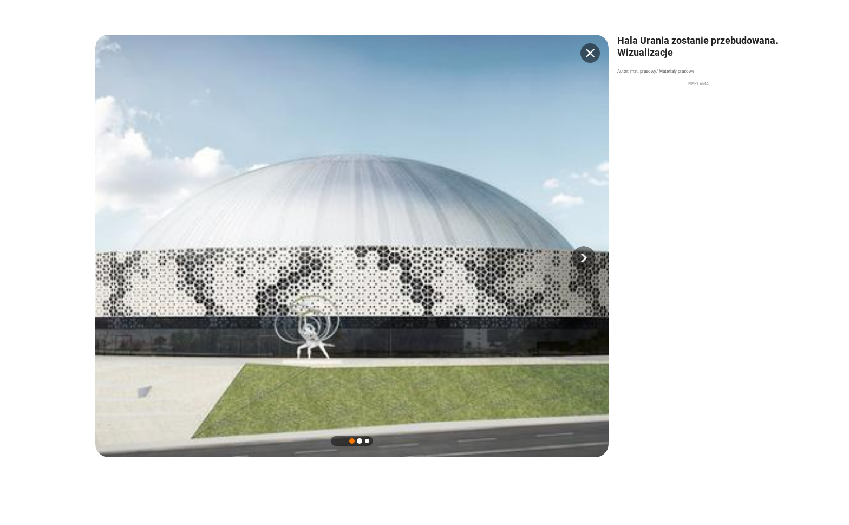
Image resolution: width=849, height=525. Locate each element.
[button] (584, 258)
